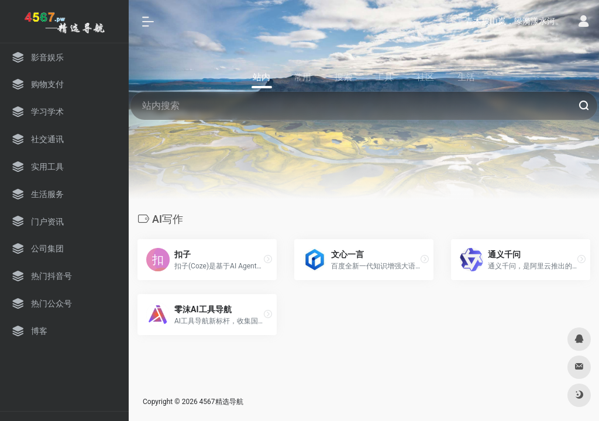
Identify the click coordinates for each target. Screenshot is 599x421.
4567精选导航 (221, 402)
